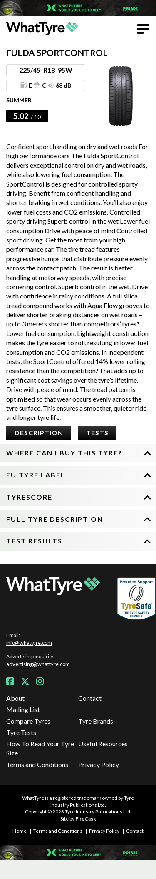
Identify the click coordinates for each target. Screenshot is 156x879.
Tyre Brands (95, 721)
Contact (90, 698)
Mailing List (23, 709)
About (15, 698)
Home (19, 831)
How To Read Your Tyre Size (40, 748)
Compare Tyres (28, 721)
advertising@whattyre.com (38, 664)
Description (39, 433)
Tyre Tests (21, 732)
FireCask (85, 819)
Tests (97, 433)
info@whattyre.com (29, 642)
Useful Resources (103, 744)
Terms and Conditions (37, 764)
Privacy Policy (98, 764)
